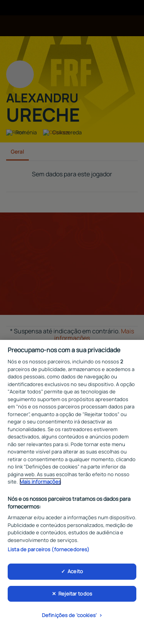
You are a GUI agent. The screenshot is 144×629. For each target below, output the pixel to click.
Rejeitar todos (75, 595)
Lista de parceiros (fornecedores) (48, 551)
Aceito (75, 573)
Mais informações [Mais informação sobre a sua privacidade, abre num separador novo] (40, 483)
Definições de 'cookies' (69, 617)
